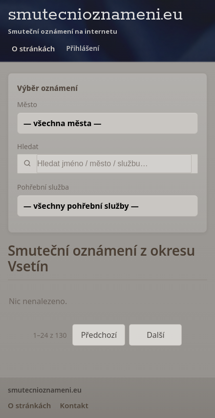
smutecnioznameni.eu (95, 15)
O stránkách (33, 48)
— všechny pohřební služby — (81, 205)
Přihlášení (82, 48)
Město (27, 104)
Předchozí (99, 335)
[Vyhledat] (114, 163)
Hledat (28, 146)
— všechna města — (62, 123)
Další (156, 335)
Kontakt (74, 405)
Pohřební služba (43, 187)
